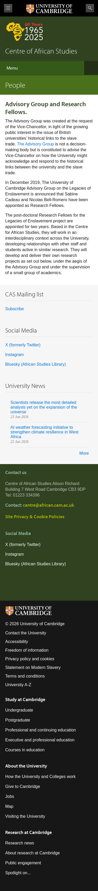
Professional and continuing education (40, 730)
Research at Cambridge (28, 832)
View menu (8, 8)
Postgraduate (17, 720)
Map (9, 806)
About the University (26, 766)
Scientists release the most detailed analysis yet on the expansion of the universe (43, 407)
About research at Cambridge (32, 853)
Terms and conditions (25, 676)
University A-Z (18, 685)
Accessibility (16, 641)
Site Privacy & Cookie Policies (35, 517)
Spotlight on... (18, 873)
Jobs (9, 796)
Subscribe (14, 309)
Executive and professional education (39, 740)
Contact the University (25, 633)
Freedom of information (26, 650)
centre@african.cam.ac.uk (48, 505)
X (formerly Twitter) (23, 345)
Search (90, 8)
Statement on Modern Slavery (33, 667)
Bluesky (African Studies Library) (35, 364)
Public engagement (23, 863)
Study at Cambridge (25, 699)
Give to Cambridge (22, 786)
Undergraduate (19, 710)
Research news (19, 843)
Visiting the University (25, 816)
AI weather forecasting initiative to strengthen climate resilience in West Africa (44, 432)
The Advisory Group (35, 144)
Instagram (14, 354)
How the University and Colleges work (40, 776)
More (84, 453)
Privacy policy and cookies (29, 659)
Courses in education (24, 750)
